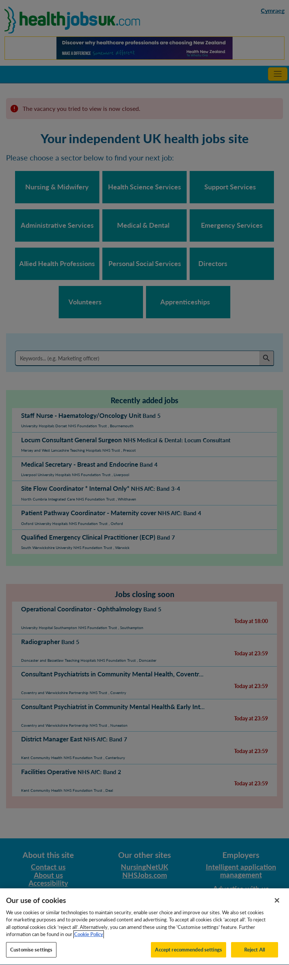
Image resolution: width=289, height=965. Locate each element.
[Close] (277, 907)
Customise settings (31, 957)
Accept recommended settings (188, 957)
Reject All (254, 957)
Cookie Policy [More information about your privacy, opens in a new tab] (88, 941)
